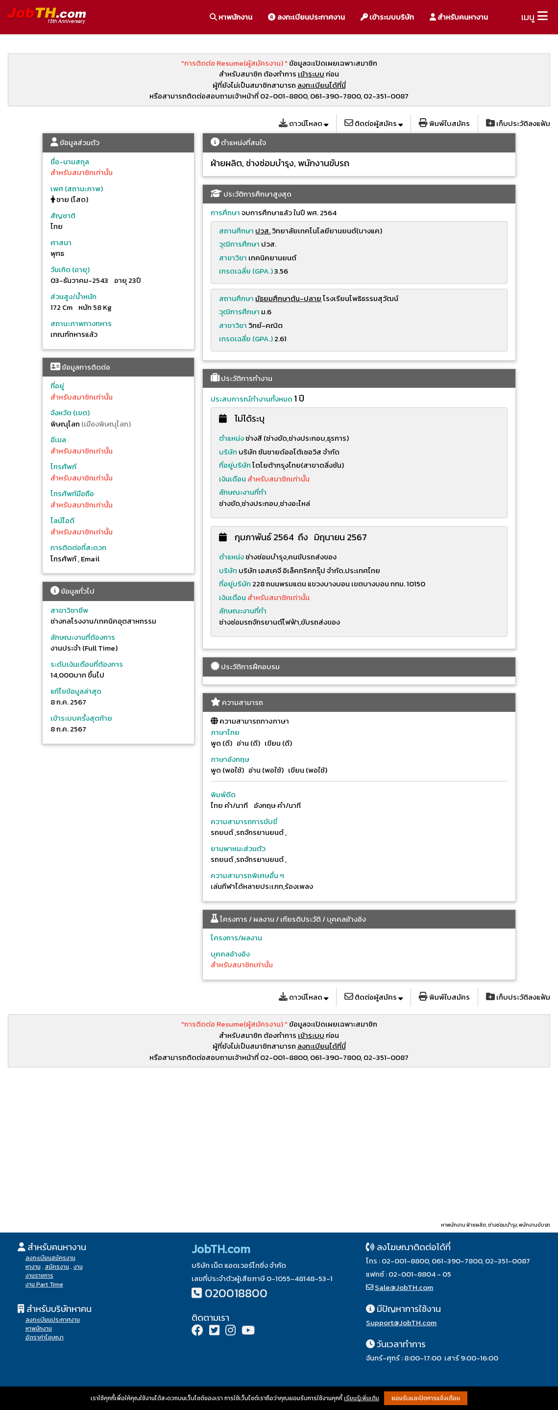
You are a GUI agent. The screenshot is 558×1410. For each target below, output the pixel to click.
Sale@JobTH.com (404, 1287)
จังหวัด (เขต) (70, 412)
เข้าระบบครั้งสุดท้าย (81, 718)
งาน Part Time (44, 1284)
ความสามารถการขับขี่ (244, 821)
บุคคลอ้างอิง (230, 953)
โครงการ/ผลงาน (236, 937)
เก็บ (518, 123)
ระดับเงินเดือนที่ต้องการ (86, 664)
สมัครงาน (57, 1266)
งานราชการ (39, 1275)
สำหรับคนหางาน (459, 17)
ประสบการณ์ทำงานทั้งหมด (251, 398)
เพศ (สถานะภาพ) (76, 188)
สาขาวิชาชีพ (69, 610)
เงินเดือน (233, 478)
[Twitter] (214, 1331)
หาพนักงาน (231, 17)
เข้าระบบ (311, 73)
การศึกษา (225, 212)
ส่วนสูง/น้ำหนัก (73, 296)
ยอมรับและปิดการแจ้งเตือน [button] (425, 1398)
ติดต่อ (373, 123)
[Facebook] (197, 1331)
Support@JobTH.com (401, 1322)
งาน (78, 1266)
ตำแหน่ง (231, 438)
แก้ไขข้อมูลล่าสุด (75, 691)
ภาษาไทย (225, 732)
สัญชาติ (62, 215)
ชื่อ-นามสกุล (69, 161)
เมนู (527, 17)
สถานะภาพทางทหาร (81, 323)
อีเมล (58, 439)
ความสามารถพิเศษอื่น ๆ (247, 875)
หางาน (33, 1266)
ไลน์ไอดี (62, 520)
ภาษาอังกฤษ (230, 759)
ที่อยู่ (57, 385)
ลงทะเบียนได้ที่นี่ (321, 85)
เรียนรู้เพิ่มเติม (361, 1398)
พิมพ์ (444, 123)
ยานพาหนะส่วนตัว (238, 848)
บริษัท (228, 451)
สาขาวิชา (233, 257)
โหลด (303, 123)
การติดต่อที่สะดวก (78, 547)
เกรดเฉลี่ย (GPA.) (246, 271)
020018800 (236, 1293)
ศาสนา (61, 242)
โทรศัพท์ (63, 466)
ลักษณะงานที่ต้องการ (82, 637)
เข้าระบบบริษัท (387, 17)
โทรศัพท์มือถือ (72, 493)
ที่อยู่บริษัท (235, 465)
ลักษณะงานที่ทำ (243, 492)
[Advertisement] (279, 1143)
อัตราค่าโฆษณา (44, 1337)
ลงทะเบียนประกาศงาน (306, 17)
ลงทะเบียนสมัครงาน (50, 1258)
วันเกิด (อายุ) (70, 269)
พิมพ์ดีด (223, 794)
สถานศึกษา (236, 230)
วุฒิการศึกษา (239, 244)
